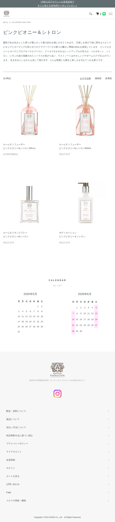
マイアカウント (14, 451)
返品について (12, 419)
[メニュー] (110, 14)
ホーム (5, 22)
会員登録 (10, 460)
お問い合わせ (12, 484)
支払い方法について (16, 427)
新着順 (108, 78)
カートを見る (12, 476)
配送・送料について (16, 411)
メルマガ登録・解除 (16, 500)
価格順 (98, 78)
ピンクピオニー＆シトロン (21, 22)
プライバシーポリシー (17, 443)
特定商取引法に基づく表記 (19, 435)
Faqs (8, 492)
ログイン (10, 468)
